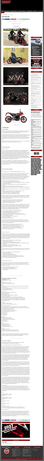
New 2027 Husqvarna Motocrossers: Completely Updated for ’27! (35, 47)
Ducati (32, 162)
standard (32, 170)
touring (36, 173)
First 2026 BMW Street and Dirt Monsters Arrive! (35, 148)
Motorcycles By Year (14, 11)
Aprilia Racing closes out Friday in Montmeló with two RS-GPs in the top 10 (27, 452)
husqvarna (35, 165)
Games (35, 11)
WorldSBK (32, 174)
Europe (39, 162)
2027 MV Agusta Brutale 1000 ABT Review (36, 91)
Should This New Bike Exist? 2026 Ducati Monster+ (36, 147)
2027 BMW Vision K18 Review (34, 73)
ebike (34, 162)
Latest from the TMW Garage (36, 37)
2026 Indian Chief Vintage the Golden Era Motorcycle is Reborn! (16, 455)
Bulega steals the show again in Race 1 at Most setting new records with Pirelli (27, 449)
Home (3, 14)
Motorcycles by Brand (22, 11)
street (35, 170)
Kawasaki (39, 165)
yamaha (35, 174)
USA (39, 173)
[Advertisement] (27, 5)
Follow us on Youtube (35, 450)
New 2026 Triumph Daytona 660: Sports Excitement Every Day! (15, 449)
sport (40, 169)
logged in (6, 443)
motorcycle (39, 166)
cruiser (36, 161)
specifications (35, 169)
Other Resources (29, 11)
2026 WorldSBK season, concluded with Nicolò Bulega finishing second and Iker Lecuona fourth (36, 84)
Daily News (7, 11)
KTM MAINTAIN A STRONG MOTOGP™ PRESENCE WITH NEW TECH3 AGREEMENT (27, 450)
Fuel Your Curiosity (17, 447)
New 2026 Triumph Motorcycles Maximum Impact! (36, 126)
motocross (32, 166)
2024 (35, 158)
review (32, 169)
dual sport (39, 161)
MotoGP (36, 166)
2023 (33, 158)
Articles (3, 11)
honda (32, 165)
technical (32, 173)
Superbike (38, 170)
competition (32, 161)
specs (38, 169)
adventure (38, 158)
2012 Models (5, 14)
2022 (31, 158)
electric (37, 162)
